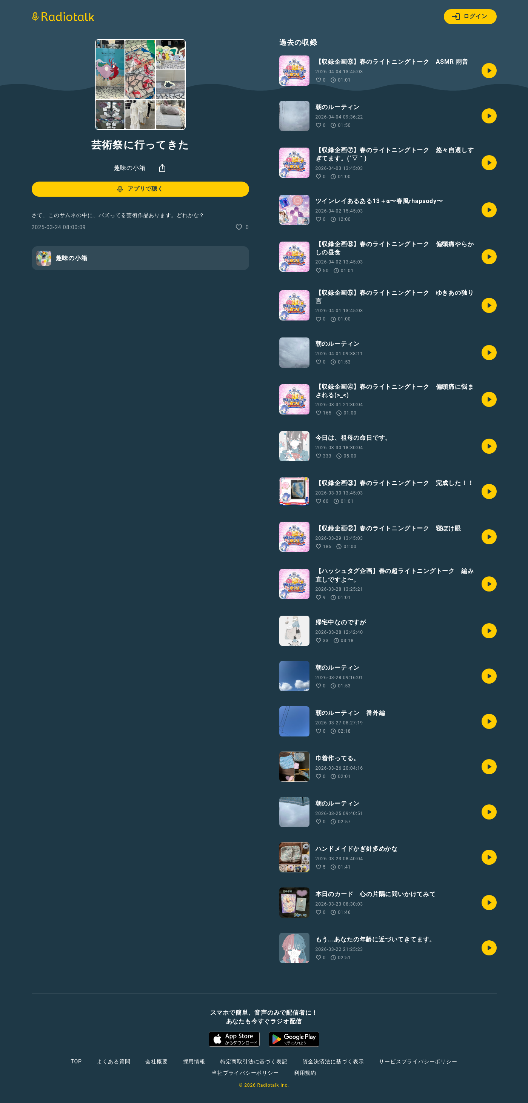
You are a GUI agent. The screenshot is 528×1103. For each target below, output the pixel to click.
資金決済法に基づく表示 (333, 1061)
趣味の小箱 (130, 167)
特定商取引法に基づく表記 (254, 1061)
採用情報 (194, 1061)
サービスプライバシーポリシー (418, 1061)
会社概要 (156, 1061)
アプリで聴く (139, 189)
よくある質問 (114, 1061)
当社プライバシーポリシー (245, 1073)
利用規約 (305, 1073)
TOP (76, 1061)
